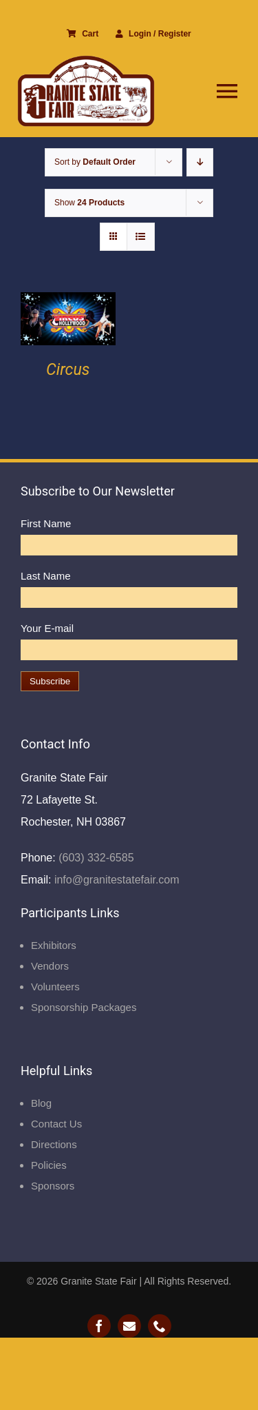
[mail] (129, 1326)
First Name (46, 523)
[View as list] (140, 236)
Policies (49, 1165)
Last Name (46, 576)
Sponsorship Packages (83, 1007)
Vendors (50, 966)
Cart (82, 34)
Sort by (95, 162)
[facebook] (99, 1326)
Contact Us (56, 1124)
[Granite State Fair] (86, 60)
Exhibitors (53, 945)
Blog (41, 1103)
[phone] (159, 1326)
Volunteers (55, 986)
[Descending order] (199, 162)
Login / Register (153, 34)
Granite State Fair (99, 1281)
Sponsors (52, 1186)
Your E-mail (47, 628)
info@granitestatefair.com (115, 880)
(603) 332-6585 (95, 858)
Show (89, 202)
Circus (67, 369)
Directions (54, 1144)
